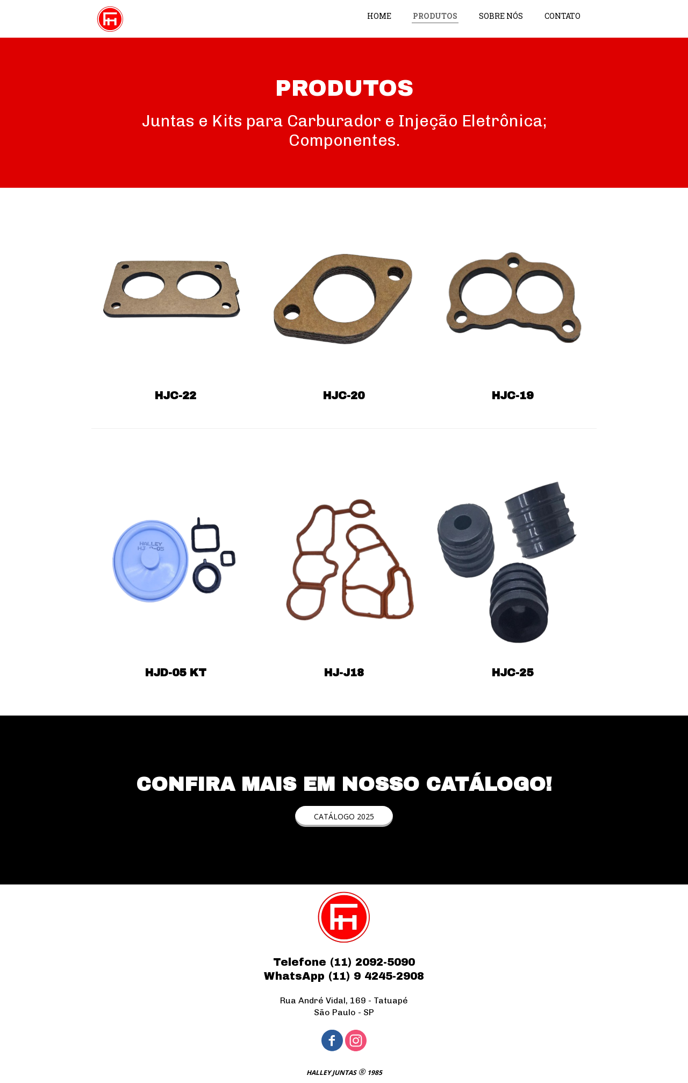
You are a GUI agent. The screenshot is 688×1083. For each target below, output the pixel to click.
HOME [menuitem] (379, 16)
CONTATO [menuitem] (562, 16)
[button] (344, 816)
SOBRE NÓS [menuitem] (501, 16)
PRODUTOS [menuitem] (435, 16)
